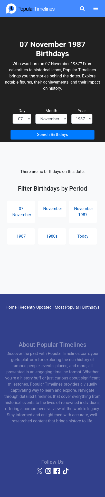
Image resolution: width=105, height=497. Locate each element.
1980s (52, 236)
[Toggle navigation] (95, 8)
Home (11, 307)
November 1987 (83, 211)
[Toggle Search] (82, 8)
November (52, 208)
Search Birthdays (52, 134)
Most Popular (67, 307)
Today (82, 236)
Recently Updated (36, 307)
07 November (21, 211)
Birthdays (90, 307)
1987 (21, 236)
